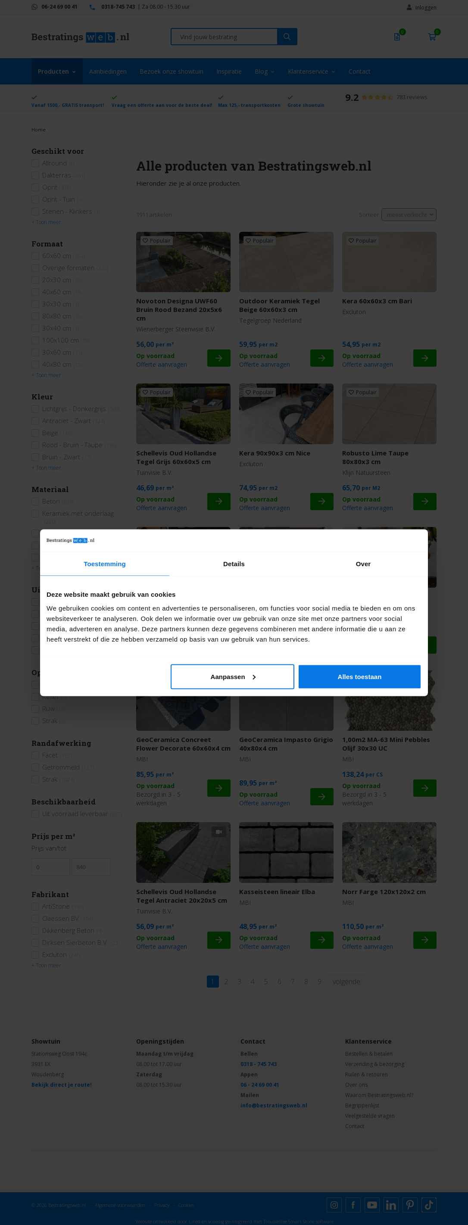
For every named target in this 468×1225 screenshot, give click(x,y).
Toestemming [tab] (105, 563)
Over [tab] (363, 563)
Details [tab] (234, 563)
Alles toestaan (360, 676)
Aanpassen (233, 676)
